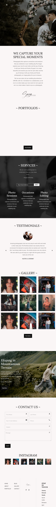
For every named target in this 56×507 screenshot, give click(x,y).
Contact (16, 489)
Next (50, 250)
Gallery (16, 486)
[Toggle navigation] (7, 5)
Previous (5, 250)
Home (6, 483)
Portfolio (7, 489)
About (6, 486)
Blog (15, 483)
